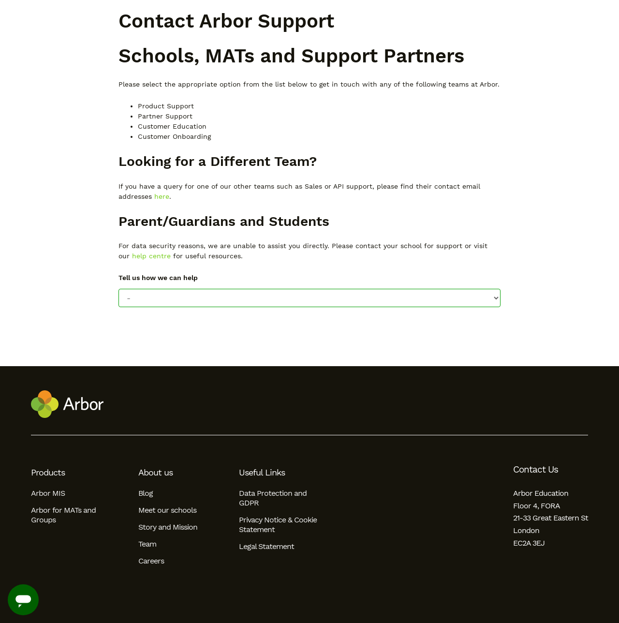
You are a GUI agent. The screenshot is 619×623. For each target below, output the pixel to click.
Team (147, 544)
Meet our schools (167, 510)
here (161, 196)
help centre (151, 256)
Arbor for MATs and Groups (63, 514)
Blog (145, 493)
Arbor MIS (48, 493)
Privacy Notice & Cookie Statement (278, 524)
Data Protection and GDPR (273, 498)
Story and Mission (167, 527)
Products (48, 472)
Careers (151, 560)
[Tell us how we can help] (309, 298)
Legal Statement (266, 546)
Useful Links (262, 472)
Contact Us (535, 469)
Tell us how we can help (158, 278)
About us (155, 472)
